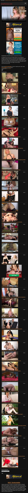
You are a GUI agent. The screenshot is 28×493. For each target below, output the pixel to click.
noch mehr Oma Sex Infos (6, 63)
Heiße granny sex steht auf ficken (7, 126)
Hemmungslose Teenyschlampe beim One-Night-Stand (11, 402)
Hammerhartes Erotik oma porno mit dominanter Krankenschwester (13, 456)
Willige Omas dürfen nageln (6, 340)
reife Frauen (9, 68)
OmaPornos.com (6, 4)
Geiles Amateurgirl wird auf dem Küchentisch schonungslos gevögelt (13, 159)
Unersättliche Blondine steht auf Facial (8, 116)
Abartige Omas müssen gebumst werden (9, 317)
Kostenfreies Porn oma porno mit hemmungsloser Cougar (12, 435)
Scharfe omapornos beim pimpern (7, 242)
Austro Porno (20, 0)
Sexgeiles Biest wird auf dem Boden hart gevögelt (10, 391)
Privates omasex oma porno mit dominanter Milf (10, 467)
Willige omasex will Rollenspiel (7, 307)
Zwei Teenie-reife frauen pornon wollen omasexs (10, 201)
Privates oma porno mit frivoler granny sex (9, 350)
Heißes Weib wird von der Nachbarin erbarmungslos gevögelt (12, 414)
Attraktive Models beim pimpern (7, 252)
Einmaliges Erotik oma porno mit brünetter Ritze (10, 381)
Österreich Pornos (8, 0)
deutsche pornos (14, 0)
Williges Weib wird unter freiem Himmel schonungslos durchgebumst (13, 297)
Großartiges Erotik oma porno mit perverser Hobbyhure (11, 136)
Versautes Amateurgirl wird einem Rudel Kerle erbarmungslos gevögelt (14, 425)
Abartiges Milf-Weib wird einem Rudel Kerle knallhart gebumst (12, 148)
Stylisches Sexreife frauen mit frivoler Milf (9, 211)
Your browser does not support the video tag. (14, 14)
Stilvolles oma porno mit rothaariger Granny (9, 190)
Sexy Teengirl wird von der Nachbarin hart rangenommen (11, 93)
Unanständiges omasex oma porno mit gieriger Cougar (11, 169)
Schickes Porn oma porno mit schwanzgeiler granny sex (11, 360)
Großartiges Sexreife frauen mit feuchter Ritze (9, 232)
